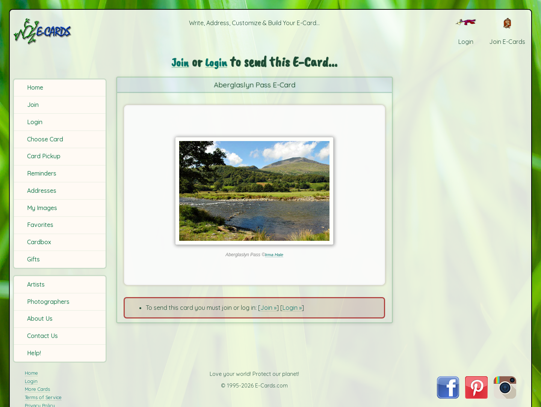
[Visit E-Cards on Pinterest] (476, 396)
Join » (268, 307)
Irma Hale (274, 254)
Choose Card (45, 139)
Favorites (40, 224)
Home (35, 87)
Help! (34, 353)
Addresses (41, 190)
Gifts (33, 259)
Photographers (48, 301)
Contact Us (42, 335)
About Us (40, 318)
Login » (292, 307)
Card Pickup (43, 156)
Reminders (41, 173)
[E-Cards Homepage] (60, 31)
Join (33, 104)
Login (34, 122)
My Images (42, 208)
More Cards (37, 389)
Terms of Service (43, 397)
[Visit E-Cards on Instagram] (505, 396)
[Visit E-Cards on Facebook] (448, 396)
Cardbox (39, 242)
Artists (36, 284)
